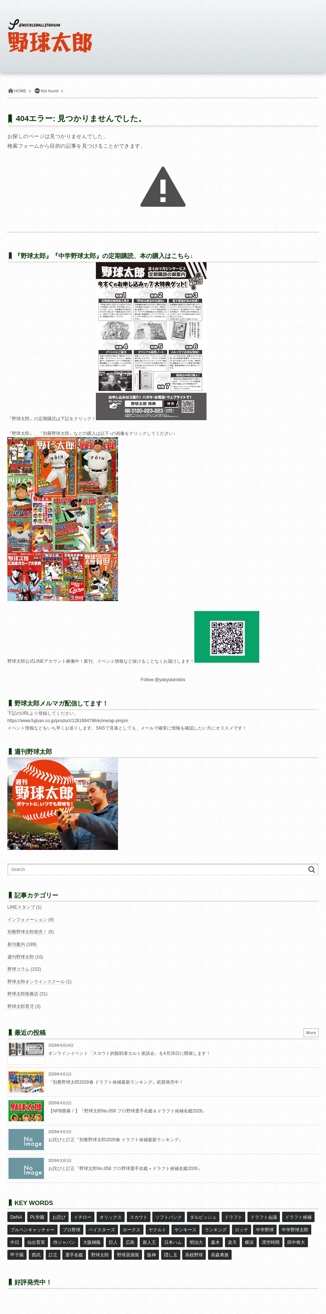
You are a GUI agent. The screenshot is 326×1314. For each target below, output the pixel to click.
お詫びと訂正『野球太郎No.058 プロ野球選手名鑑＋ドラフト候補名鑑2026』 (125, 1168)
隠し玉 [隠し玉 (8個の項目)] (169, 1248)
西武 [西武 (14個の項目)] (35, 1248)
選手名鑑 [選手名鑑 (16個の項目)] (74, 1248)
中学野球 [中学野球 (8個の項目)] (264, 1227)
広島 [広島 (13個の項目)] (129, 1238)
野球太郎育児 (20, 1006)
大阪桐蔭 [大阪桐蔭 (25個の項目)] (91, 1238)
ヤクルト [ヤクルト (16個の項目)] (157, 1227)
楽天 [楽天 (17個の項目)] (230, 1238)
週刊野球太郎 (20, 957)
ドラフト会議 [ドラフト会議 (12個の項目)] (262, 1216)
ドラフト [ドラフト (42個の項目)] (232, 1216)
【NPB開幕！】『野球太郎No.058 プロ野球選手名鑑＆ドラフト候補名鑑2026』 (127, 1111)
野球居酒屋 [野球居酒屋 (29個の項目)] (127, 1248)
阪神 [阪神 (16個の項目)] (150, 1248)
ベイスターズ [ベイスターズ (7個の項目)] (101, 1227)
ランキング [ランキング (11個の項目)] (215, 1227)
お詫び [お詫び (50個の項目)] (58, 1216)
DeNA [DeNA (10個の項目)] (16, 1216)
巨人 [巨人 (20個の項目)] (112, 1238)
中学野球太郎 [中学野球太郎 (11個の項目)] (293, 1227)
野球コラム (18, 969)
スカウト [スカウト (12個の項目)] (137, 1216)
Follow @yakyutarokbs (163, 679)
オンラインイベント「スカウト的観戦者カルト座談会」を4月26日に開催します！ (129, 1053)
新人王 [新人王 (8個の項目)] (148, 1238)
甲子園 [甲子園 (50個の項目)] (17, 1248)
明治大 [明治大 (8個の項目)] (195, 1238)
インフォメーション (27, 919)
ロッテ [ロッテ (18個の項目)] (240, 1227)
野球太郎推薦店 (22, 993)
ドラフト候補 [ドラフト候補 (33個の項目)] (296, 1216)
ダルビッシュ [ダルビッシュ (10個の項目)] (202, 1216)
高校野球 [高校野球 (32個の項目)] (193, 1248)
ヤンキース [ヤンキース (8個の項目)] (185, 1227)
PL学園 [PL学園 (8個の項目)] (37, 1216)
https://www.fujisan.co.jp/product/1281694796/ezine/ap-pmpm (67, 720)
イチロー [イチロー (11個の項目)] (82, 1216)
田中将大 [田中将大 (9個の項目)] (294, 1238)
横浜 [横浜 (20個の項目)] (247, 1238)
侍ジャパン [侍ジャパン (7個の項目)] (64, 1238)
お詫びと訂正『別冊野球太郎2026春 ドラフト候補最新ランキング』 (115, 1139)
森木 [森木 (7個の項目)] (213, 1238)
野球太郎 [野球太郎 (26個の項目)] (99, 1248)
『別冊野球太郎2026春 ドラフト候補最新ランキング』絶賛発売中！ (115, 1082)
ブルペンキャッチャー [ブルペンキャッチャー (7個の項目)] (32, 1227)
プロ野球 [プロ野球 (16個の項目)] (71, 1227)
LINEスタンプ (21, 907)
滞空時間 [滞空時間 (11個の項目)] (268, 1238)
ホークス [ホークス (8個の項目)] (131, 1227)
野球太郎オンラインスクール (36, 981)
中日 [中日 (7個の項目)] (14, 1238)
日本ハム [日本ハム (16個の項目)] (171, 1238)
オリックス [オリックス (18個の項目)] (110, 1216)
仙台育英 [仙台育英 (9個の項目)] (36, 1238)
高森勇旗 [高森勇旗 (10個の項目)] (218, 1248)
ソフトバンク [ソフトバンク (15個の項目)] (168, 1216)
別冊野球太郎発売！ (27, 931)
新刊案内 (16, 944)
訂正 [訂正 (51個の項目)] (52, 1248)
